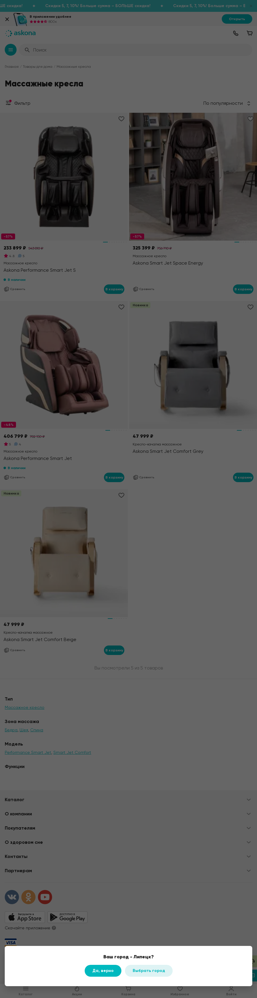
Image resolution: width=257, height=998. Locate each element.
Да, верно (103, 970)
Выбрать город (149, 970)
